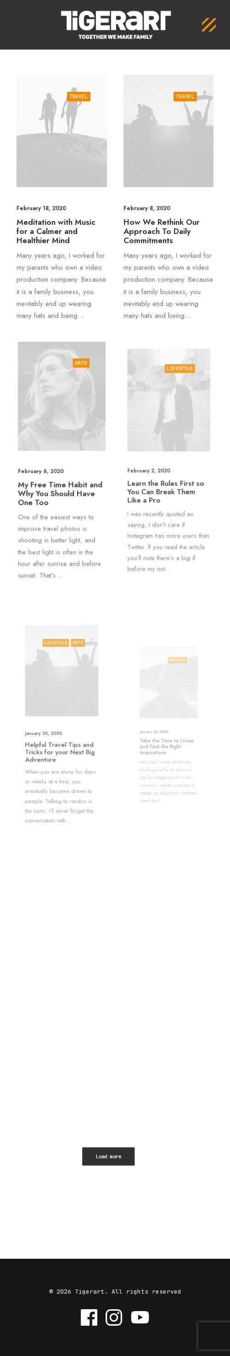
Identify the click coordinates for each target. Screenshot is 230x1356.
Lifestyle (176, 397)
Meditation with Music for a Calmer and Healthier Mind (56, 231)
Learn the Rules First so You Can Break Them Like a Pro (166, 483)
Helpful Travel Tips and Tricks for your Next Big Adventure (60, 742)
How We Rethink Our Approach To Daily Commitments (161, 231)
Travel (78, 96)
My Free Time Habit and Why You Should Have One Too (60, 488)
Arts (78, 378)
